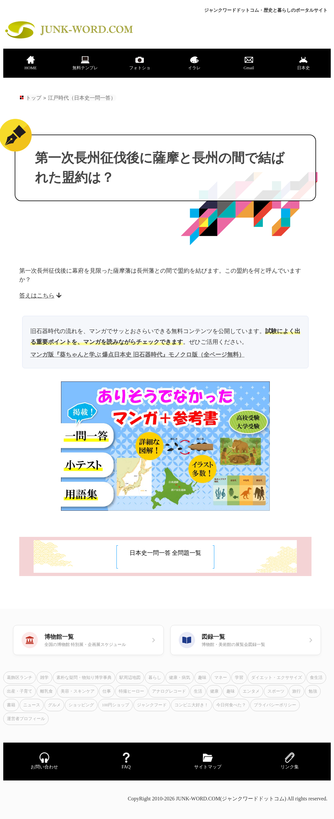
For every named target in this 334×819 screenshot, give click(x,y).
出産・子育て (19, 691)
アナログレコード (169, 691)
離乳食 (46, 691)
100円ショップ (115, 705)
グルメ (54, 705)
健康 (214, 691)
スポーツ (275, 691)
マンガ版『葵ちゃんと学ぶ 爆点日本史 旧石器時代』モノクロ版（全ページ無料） (137, 354)
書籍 (11, 705)
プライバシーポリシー (275, 705)
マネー (220, 677)
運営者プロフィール (26, 718)
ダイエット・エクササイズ (276, 677)
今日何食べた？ (231, 705)
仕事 (106, 691)
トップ (33, 98)
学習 (239, 677)
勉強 (313, 691)
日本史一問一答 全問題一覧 (165, 553)
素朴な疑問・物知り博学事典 (84, 677)
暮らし (154, 677)
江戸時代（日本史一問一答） (82, 98)
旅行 (296, 691)
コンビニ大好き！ (191, 705)
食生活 (316, 677)
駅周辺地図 (130, 677)
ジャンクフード (152, 705)
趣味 (202, 677)
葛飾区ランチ (19, 677)
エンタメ (251, 691)
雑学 (44, 677)
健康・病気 (179, 677)
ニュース (31, 705)
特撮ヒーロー (131, 691)
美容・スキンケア (78, 691)
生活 (198, 691)
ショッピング (81, 705)
